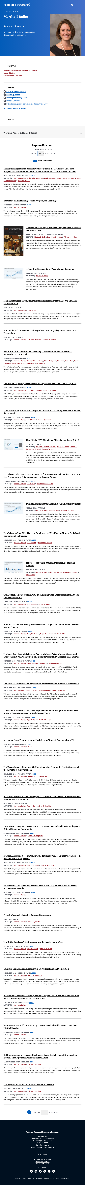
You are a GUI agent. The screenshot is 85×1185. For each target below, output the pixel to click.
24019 (34, 688)
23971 (32, 717)
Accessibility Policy (42, 1159)
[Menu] (79, 5)
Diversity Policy (42, 1161)
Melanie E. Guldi (33, 865)
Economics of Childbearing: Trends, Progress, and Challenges (30, 200)
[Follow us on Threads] (44, 1171)
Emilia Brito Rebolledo (35, 178)
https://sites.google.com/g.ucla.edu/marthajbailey (26, 104)
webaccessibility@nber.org (42, 1147)
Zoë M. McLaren (45, 720)
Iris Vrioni (60, 361)
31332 (29, 388)
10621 (29, 1089)
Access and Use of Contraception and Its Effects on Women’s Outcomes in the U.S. (39, 740)
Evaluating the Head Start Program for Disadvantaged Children (53, 503)
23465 (29, 744)
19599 (32, 863)
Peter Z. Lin (32, 310)
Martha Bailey (19, 690)
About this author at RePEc (15, 108)
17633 (33, 973)
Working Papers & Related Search (20, 133)
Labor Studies (9, 73)
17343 (31, 1002)
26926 (29, 602)
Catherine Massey (58, 690)
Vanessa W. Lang (74, 178)
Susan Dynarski (34, 922)
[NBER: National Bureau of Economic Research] (19, 5)
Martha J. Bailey (20, 178)
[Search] (72, 5)
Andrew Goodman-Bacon (37, 776)
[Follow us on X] (31, 1171)
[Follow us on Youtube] (53, 1171)
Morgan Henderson (42, 690)
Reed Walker (30, 574)
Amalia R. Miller (46, 948)
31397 (29, 358)
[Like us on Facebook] (49, 1171)
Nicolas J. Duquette (35, 836)
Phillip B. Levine (63, 447)
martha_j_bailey (13, 95)
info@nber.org (42, 1145)
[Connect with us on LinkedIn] (36, 1171)
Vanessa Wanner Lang (35, 361)
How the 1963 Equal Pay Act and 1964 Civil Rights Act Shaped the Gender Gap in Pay (40, 383)
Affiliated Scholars (12, 12)
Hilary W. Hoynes (55, 572)
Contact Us (42, 1136)
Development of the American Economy (20, 70)
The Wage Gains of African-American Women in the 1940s (29, 1084)
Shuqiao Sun (54, 510)
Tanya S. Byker (32, 663)
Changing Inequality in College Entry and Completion (27, 915)
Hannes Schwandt (44, 420)
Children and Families (13, 76)
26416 (32, 661)
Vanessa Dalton (24, 180)
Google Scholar (12, 101)
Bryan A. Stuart (50, 390)
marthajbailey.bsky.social (16, 98)
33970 (29, 205)
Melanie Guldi (32, 806)
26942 (29, 631)
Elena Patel (43, 663)
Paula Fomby (17, 363)
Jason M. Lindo (34, 747)
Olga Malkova (32, 720)
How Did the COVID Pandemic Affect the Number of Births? (52, 440)
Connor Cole (29, 690)
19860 (32, 833)
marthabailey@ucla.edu (16, 91)
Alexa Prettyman (10, 180)
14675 (32, 1032)
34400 (32, 176)
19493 (32, 892)
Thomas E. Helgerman (35, 390)
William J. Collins (70, 237)
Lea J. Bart (69, 361)
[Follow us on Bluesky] (40, 1171)
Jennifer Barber (28, 363)
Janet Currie (31, 420)
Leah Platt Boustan (54, 237)
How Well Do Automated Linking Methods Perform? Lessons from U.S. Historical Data (41, 683)
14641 (32, 1062)
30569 (32, 417)
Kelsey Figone (61, 178)
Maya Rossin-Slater (70, 572)
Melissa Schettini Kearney (46, 447)
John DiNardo (32, 604)
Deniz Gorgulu (49, 178)
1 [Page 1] (29, 1112)
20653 (34, 774)
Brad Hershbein (32, 948)
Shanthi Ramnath (55, 663)
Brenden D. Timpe (67, 510)
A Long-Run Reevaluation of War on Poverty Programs (50, 269)
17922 (30, 946)
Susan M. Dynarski (35, 975)
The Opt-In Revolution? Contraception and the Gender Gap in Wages (33, 941)
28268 (33, 540)
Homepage (42, 1154)
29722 (33, 481)
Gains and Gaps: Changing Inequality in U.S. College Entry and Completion (36, 968)
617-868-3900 (42, 1143)
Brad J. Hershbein (45, 806)
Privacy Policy (42, 1164)
